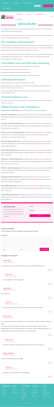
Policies (34, 390)
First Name (31, 194)
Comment (4, 223)
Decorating (25, 1)
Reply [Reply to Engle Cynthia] (49, 330)
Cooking (3, 1)
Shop (30, 7)
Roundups (24, 388)
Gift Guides (45, 384)
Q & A (23, 386)
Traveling (14, 386)
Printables (38, 7)
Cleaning (10, 1)
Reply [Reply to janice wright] (49, 293)
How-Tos (46, 7)
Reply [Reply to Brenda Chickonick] (49, 358)
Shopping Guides (46, 388)
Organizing (17, 1)
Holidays (13, 384)
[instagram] (39, 2)
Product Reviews (46, 392)
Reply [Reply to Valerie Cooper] (49, 279)
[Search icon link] (52, 7)
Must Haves (45, 386)
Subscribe (40, 203)
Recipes (23, 7)
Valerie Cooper (9, 270)
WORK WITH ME (48, 1)
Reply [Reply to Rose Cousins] (49, 265)
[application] (26, 7)
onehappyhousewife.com (32, 102)
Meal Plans (24, 392)
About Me (34, 384)
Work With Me (35, 388)
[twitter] (36, 2)
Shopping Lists (45, 390)
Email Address (32, 198)
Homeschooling (15, 388)
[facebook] (35, 2)
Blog (23, 394)
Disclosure (34, 392)
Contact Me (35, 386)
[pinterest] (38, 2)
